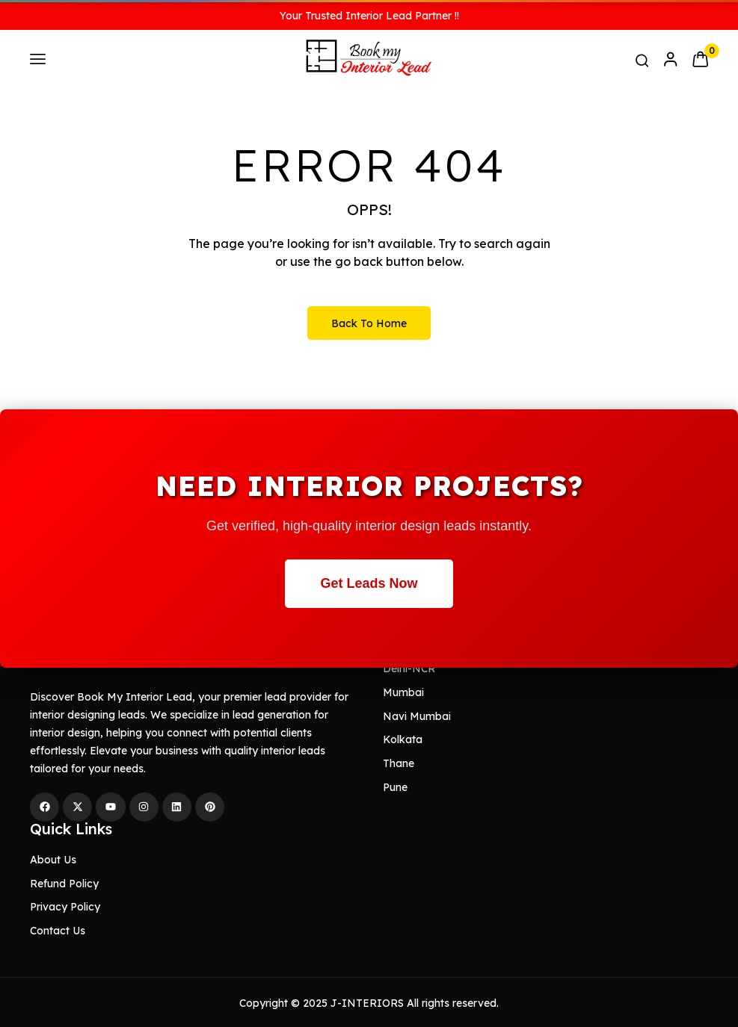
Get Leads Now (368, 583)
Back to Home (369, 323)
